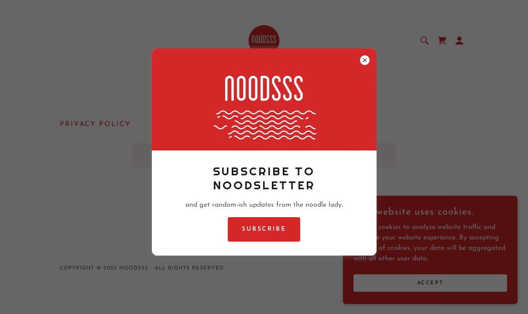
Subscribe (264, 229)
